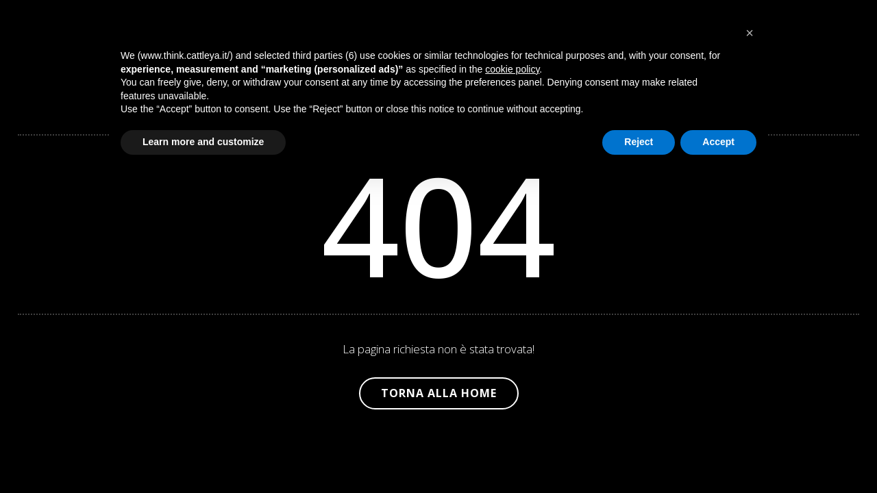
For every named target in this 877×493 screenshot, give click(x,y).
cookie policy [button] (512, 69)
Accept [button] (718, 141)
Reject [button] (638, 141)
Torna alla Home (439, 393)
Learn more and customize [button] (203, 141)
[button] (750, 33)
